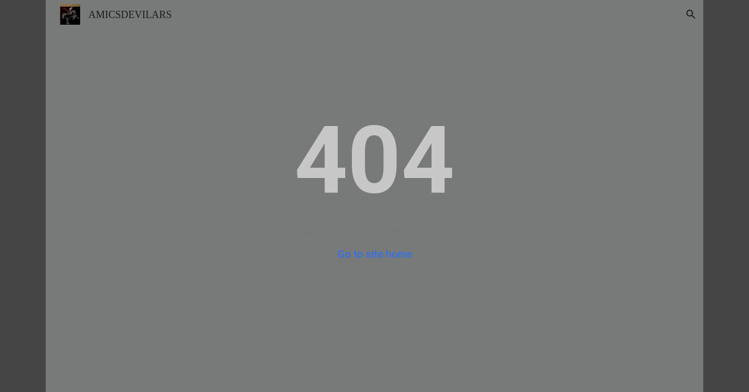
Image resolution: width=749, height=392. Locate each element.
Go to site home (375, 254)
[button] (691, 14)
